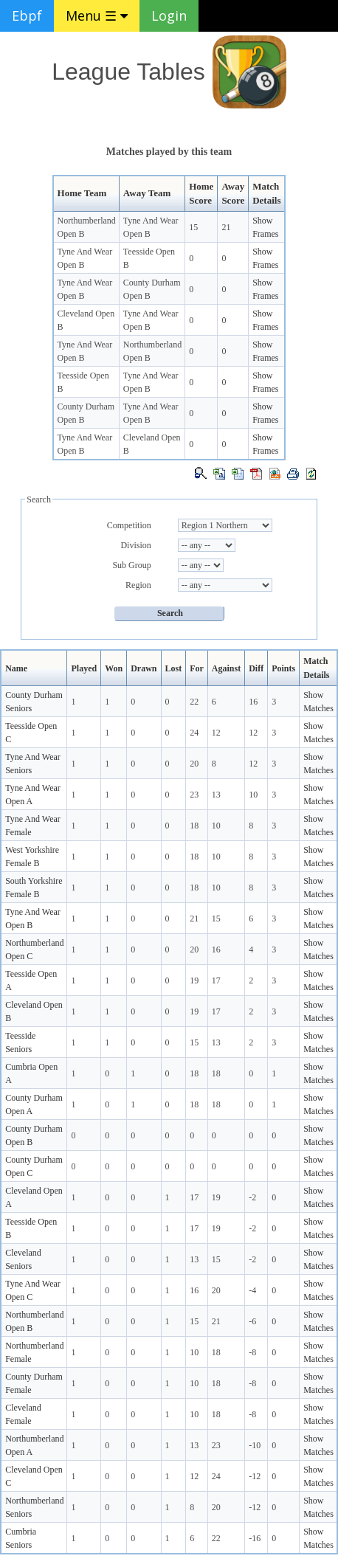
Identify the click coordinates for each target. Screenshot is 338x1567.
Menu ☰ (97, 15)
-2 (252, 1197)
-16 (255, 1538)
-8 (252, 1352)
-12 (255, 1476)
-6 (252, 1321)
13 (216, 794)
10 (253, 794)
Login (169, 15)
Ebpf (27, 15)
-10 (255, 1445)
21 (225, 227)
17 (216, 980)
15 (193, 227)
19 (194, 980)
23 (194, 794)
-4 (252, 1290)
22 (194, 701)
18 (194, 825)
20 (194, 763)
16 (253, 701)
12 (216, 732)
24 (194, 732)
